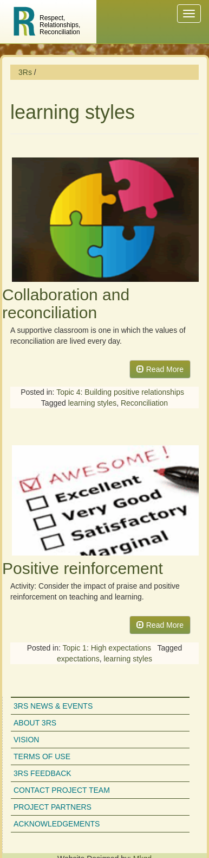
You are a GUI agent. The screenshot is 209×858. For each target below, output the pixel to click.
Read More (160, 369)
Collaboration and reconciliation (65, 303)
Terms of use (42, 756)
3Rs (25, 72)
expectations (78, 658)
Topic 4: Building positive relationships (120, 392)
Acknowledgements (57, 823)
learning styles (92, 403)
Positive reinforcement (82, 568)
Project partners (53, 807)
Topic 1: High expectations (107, 648)
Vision (26, 739)
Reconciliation (144, 403)
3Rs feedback (42, 773)
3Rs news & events (53, 706)
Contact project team (62, 790)
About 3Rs (35, 722)
